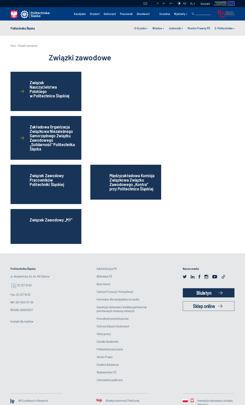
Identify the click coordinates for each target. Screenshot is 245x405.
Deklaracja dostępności (123, 354)
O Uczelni (140, 28)
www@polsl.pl (183, 349)
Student (95, 14)
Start (13, 45)
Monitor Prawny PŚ (199, 28)
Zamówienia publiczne (109, 291)
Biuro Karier (103, 195)
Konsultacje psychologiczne (112, 230)
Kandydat (80, 14)
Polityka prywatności (122, 341)
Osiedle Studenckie (107, 253)
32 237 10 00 (24, 196)
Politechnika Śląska (23, 28)
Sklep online (204, 217)
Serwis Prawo (105, 268)
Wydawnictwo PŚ (106, 283)
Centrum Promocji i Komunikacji (115, 203)
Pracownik (126, 14)
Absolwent (143, 14)
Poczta (145, 4)
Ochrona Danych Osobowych (113, 237)
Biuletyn (203, 204)
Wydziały (179, 14)
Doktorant (110, 14)
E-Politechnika (224, 28)
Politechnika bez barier (110, 260)
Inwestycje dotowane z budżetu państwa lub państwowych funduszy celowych (122, 220)
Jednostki (175, 28)
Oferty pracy (104, 245)
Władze (157, 28)
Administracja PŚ (107, 180)
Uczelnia (164, 14)
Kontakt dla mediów (22, 233)
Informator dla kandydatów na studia (118, 210)
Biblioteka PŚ (104, 187)
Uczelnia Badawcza (108, 276)
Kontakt (205, 3)
